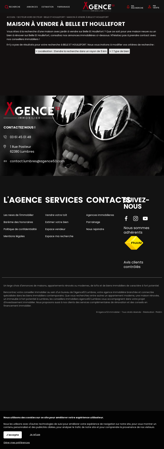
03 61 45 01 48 (20, 137)
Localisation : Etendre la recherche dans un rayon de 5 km (72, 51)
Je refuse (35, 434)
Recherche (12, 7)
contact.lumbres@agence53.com (37, 161)
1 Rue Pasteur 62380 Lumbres (22, 149)
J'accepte (12, 434)
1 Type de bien (120, 51)
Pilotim (159, 312)
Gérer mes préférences (17, 442)
